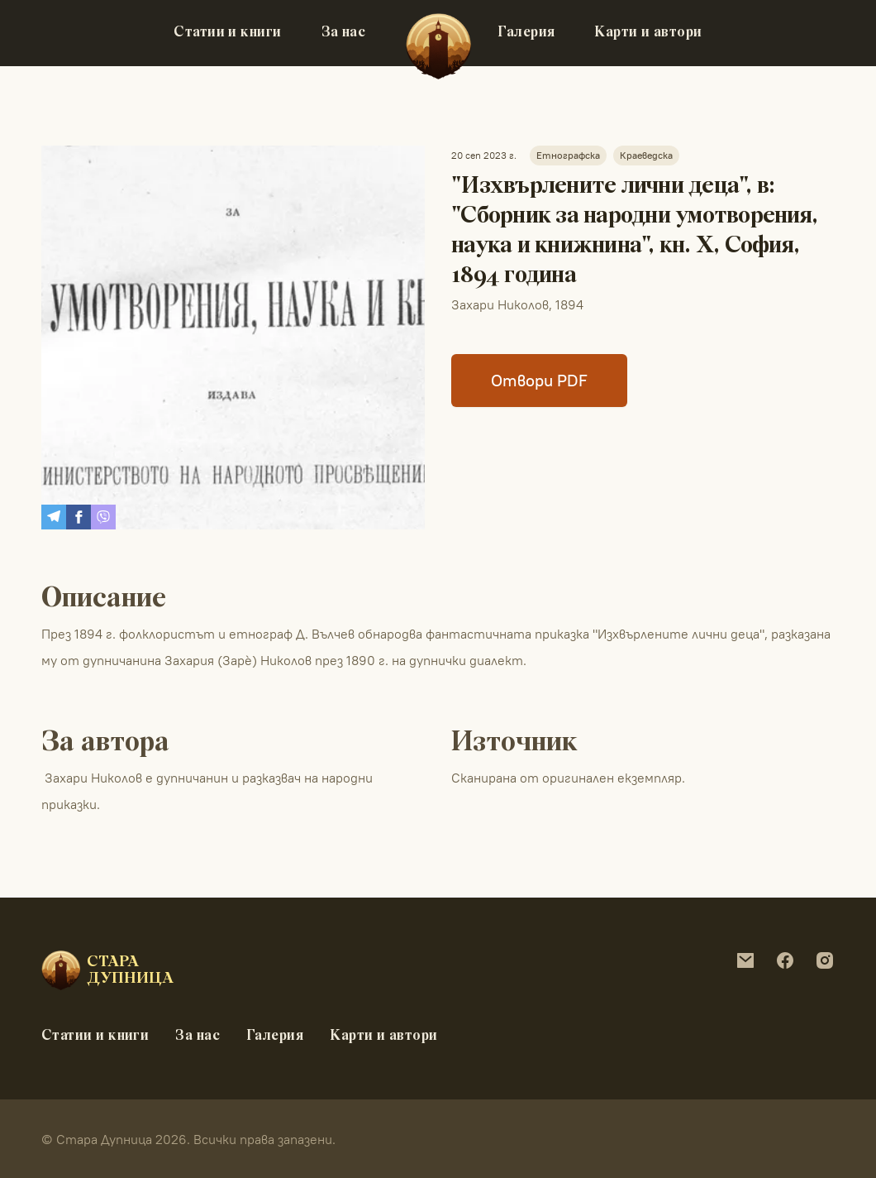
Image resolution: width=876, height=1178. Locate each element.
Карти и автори (648, 33)
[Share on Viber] (103, 517)
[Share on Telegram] (53, 517)
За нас (343, 33)
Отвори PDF (539, 380)
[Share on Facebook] (78, 517)
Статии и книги (227, 33)
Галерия (526, 33)
